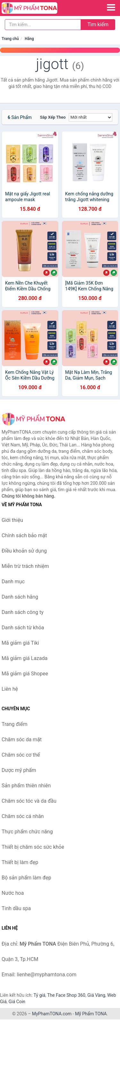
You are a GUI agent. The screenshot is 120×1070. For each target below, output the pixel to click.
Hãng (29, 38)
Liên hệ (10, 689)
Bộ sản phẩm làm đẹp (26, 878)
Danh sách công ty (23, 612)
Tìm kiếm (97, 24)
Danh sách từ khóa (23, 628)
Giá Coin (17, 1001)
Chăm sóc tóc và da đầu (29, 801)
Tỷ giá (39, 995)
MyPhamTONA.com (52, 1013)
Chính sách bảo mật (24, 535)
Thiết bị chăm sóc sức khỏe (33, 847)
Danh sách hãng (20, 597)
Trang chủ (10, 38)
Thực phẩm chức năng (27, 832)
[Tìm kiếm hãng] (43, 24)
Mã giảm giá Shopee (25, 674)
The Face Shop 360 (66, 995)
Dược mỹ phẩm (19, 770)
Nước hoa (13, 893)
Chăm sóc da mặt (22, 739)
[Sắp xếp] (90, 117)
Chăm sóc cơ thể (21, 755)
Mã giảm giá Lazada (24, 658)
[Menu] (111, 7)
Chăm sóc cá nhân (23, 816)
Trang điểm (15, 724)
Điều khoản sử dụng (24, 551)
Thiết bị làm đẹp (20, 862)
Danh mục (13, 581)
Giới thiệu (12, 520)
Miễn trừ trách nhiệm (25, 566)
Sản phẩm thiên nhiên (26, 786)
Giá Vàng (96, 995)
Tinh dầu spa (16, 908)
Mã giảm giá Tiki (20, 643)
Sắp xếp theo (53, 117)
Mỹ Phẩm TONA (91, 1013)
